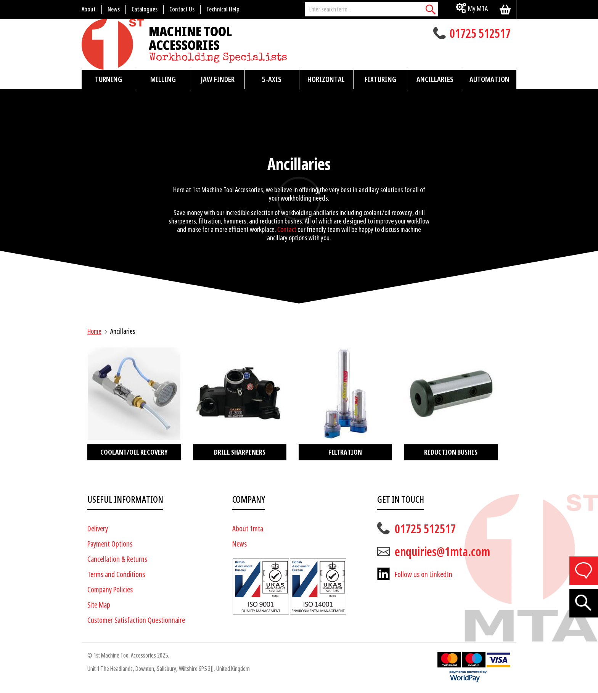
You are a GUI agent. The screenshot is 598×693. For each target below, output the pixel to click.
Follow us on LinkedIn (423, 574)
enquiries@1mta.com (442, 552)
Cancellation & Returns (117, 559)
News (239, 544)
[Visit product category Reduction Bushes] (451, 403)
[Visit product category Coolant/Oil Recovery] (134, 403)
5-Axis (271, 79)
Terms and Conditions (116, 574)
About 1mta (247, 528)
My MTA (478, 8)
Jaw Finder (218, 79)
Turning (108, 79)
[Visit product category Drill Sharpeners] (239, 403)
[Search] (430, 9)
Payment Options (109, 544)
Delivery (97, 528)
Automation (489, 79)
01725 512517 (480, 34)
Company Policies (110, 589)
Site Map (98, 605)
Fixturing (380, 79)
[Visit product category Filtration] (345, 403)
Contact (286, 229)
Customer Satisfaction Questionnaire (136, 620)
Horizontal (326, 79)
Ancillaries (434, 79)
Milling (163, 79)
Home (94, 331)
